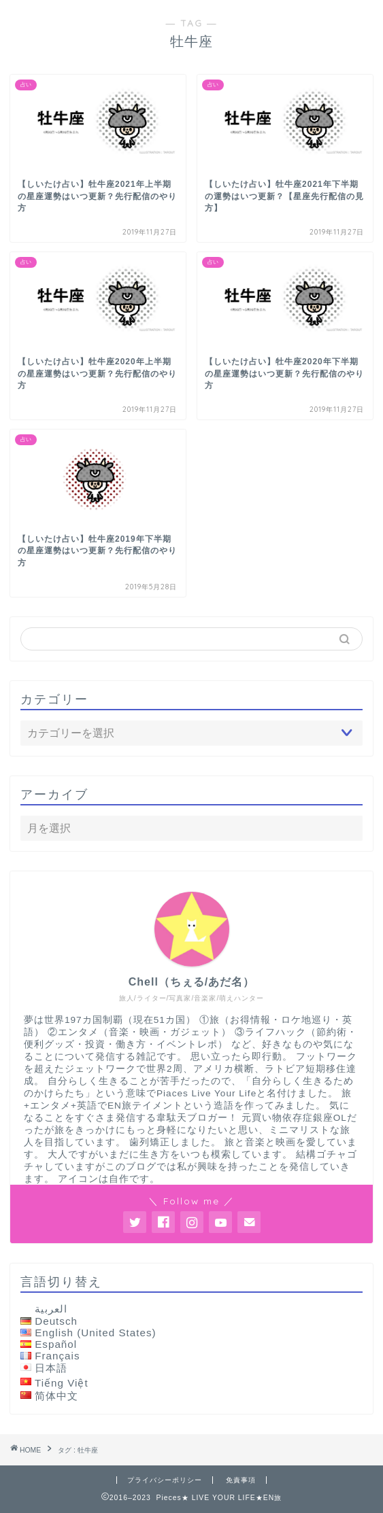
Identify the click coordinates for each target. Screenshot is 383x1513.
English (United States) (95, 1332)
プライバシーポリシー (164, 1480)
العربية (51, 1309)
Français (57, 1355)
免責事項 (241, 1480)
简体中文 (56, 1396)
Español (56, 1344)
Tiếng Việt (61, 1383)
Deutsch (56, 1321)
